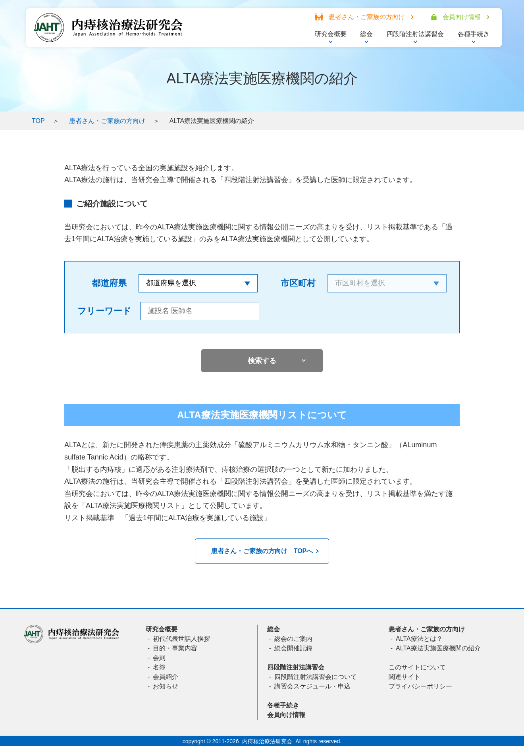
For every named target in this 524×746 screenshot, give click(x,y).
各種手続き (283, 705)
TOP (38, 120)
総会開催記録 (293, 648)
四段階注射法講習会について (315, 676)
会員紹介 (165, 676)
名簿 (159, 667)
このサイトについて (417, 667)
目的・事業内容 (175, 648)
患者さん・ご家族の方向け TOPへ (262, 551)
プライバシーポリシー (420, 686)
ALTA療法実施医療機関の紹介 (438, 648)
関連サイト (404, 676)
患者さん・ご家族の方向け (107, 120)
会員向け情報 (286, 714)
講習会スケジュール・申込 (312, 686)
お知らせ (165, 686)
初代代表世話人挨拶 (181, 638)
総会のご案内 (293, 638)
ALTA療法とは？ (419, 638)
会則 (159, 657)
